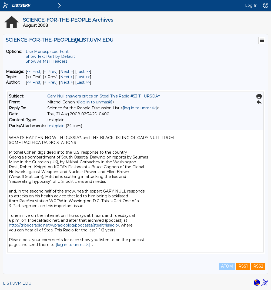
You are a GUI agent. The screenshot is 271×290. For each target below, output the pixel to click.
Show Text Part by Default (50, 56)
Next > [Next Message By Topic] (66, 77)
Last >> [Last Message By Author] (83, 82)
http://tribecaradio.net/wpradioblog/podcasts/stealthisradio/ (64, 225)
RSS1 (243, 266)
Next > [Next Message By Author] (66, 82)
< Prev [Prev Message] (50, 71)
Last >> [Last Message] (83, 71)
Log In (251, 5)
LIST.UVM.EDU (17, 283)
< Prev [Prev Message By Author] (50, 82)
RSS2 (258, 266)
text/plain (56, 125)
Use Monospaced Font (47, 51)
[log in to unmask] (95, 102)
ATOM (227, 266)
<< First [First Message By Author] (34, 82)
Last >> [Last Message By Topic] (83, 77)
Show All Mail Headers (46, 61)
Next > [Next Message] (66, 71)
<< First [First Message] (34, 71)
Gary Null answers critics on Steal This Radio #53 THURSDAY (103, 96)
